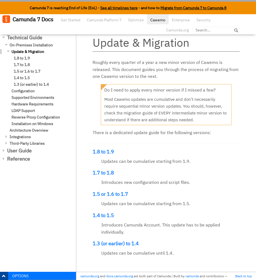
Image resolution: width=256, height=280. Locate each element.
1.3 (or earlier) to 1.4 (31, 84)
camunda (192, 276)
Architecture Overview (29, 130)
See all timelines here (119, 7)
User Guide (19, 151)
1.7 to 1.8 (22, 64)
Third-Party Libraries (27, 143)
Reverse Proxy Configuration (35, 117)
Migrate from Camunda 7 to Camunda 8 (193, 7)
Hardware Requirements (32, 104)
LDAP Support (23, 110)
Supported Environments (32, 97)
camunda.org (89, 276)
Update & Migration (27, 51)
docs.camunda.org (119, 276)
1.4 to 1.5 (22, 77)
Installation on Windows (32, 123)
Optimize (136, 19)
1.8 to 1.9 (22, 58)
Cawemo (157, 19)
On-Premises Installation (31, 45)
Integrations (20, 136)
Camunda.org (177, 30)
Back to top (243, 276)
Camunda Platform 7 (104, 19)
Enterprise (181, 19)
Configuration (23, 91)
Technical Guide (24, 37)
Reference (18, 159)
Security (203, 19)
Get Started (70, 19)
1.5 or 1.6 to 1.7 (27, 71)
